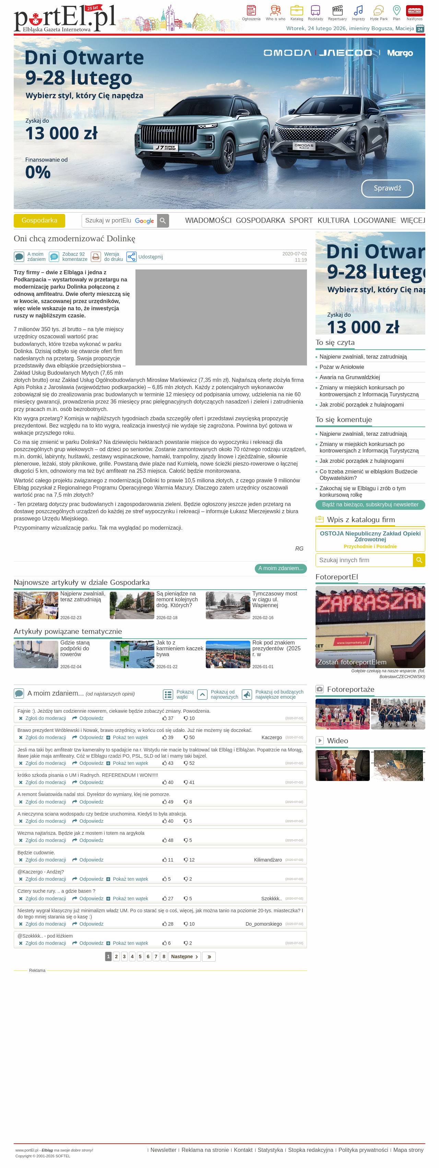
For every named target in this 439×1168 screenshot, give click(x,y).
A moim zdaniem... (281, 568)
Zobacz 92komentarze (74, 257)
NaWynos (414, 10)
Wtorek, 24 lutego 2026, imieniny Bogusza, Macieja (350, 29)
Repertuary (337, 19)
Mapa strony (408, 1150)
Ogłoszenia (251, 19)
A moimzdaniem (36, 257)
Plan (396, 19)
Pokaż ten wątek (126, 737)
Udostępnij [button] (151, 256)
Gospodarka (39, 221)
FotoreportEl (337, 577)
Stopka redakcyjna (310, 1150)
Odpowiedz (86, 718)
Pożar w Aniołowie (342, 367)
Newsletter (164, 1150)
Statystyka (270, 1150)
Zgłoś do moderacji (41, 718)
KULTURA (333, 220)
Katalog (296, 19)
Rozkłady (315, 19)
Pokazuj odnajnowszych (224, 694)
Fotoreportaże (345, 690)
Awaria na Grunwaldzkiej (350, 377)
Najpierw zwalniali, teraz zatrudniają (363, 357)
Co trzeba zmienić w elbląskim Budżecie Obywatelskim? (368, 475)
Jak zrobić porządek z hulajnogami (362, 405)
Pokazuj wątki (185, 694)
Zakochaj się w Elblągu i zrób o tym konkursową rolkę (363, 491)
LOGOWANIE (375, 220)
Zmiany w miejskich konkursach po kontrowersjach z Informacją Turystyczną (369, 391)
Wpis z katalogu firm (355, 520)
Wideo (332, 741)
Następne (185, 957)
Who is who (275, 19)
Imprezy (358, 19)
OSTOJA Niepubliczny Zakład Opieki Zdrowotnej (370, 536)
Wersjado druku (113, 257)
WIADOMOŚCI (208, 220)
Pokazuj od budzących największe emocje (280, 694)
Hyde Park (379, 19)
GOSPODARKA (260, 220)
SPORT (301, 220)
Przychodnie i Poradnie (370, 546)
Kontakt (243, 1150)
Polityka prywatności (363, 1150)
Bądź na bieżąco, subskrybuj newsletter (370, 504)
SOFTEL (63, 1156)
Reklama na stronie (205, 1150)
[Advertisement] (160, 1023)
